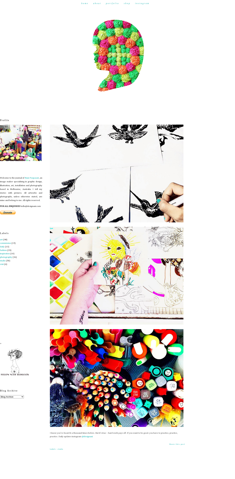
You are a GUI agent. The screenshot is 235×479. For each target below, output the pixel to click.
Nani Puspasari (32, 178)
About (97, 3)
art (1, 240)
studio (3, 261)
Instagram (142, 3)
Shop (127, 3)
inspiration (5, 254)
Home (84, 3)
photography (6, 257)
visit (2, 264)
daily (2, 247)
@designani (87, 437)
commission (5, 243)
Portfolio (112, 3)
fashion (3, 250)
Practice (55, 119)
